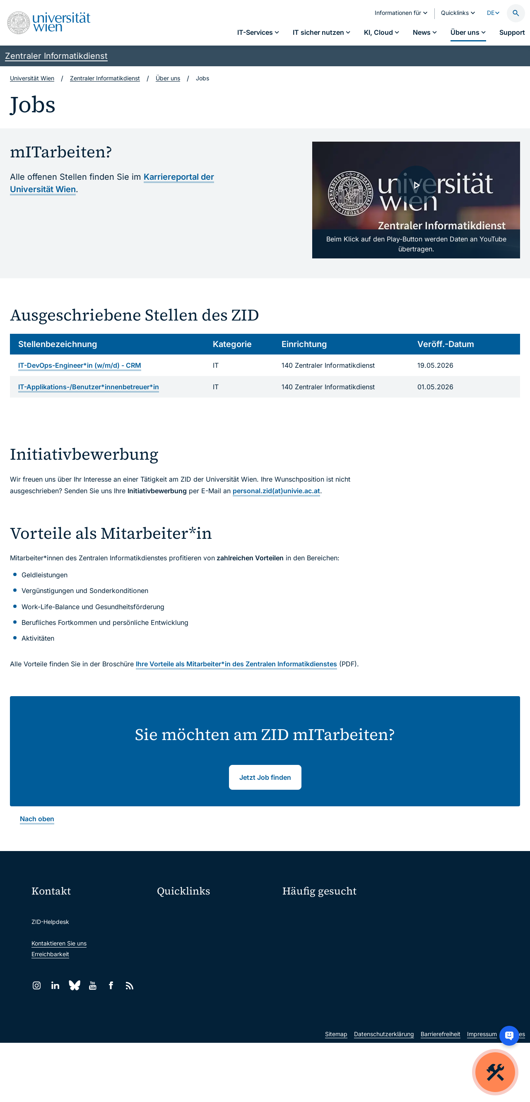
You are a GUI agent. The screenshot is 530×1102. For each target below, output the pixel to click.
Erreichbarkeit (50, 953)
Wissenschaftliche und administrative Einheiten (216, 1015)
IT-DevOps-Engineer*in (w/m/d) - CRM (79, 365)
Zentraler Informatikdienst (56, 56)
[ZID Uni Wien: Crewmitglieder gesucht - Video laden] (416, 200)
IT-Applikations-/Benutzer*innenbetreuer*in (88, 387)
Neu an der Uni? (316, 998)
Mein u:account (425, 912)
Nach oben (37, 819)
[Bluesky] (73, 985)
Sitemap (336, 1093)
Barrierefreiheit (440, 1093)
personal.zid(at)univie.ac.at (276, 491)
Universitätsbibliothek (191, 997)
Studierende (299, 956)
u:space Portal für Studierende (204, 945)
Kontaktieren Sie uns (59, 943)
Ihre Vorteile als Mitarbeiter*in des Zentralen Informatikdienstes (236, 664)
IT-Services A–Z (303, 912)
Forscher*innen (302, 971)
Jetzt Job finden (265, 777)
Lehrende (416, 956)
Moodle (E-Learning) (190, 910)
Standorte (295, 942)
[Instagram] (36, 985)
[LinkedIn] (55, 985)
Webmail (174, 928)
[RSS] (129, 985)
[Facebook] (111, 985)
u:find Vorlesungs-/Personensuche (209, 963)
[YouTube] (92, 985)
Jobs (410, 927)
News (411, 942)
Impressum (482, 1093)
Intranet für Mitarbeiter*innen (202, 980)
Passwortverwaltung (309, 927)
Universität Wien (32, 78)
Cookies (514, 1093)
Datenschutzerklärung (384, 1093)
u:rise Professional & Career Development (216, 1032)
